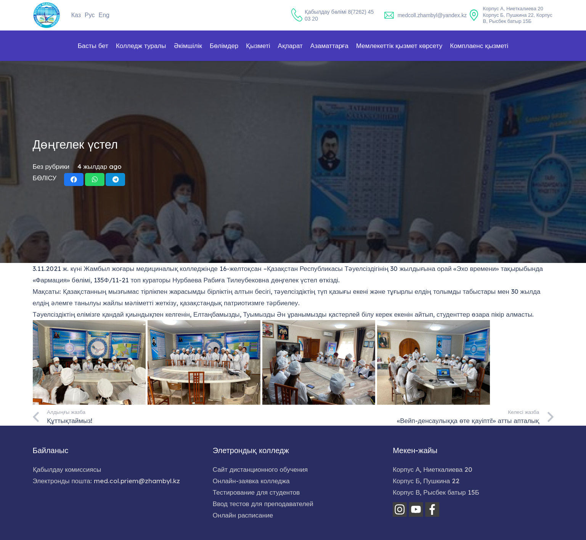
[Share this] (73, 179)
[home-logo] (46, 15)
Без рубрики (51, 166)
